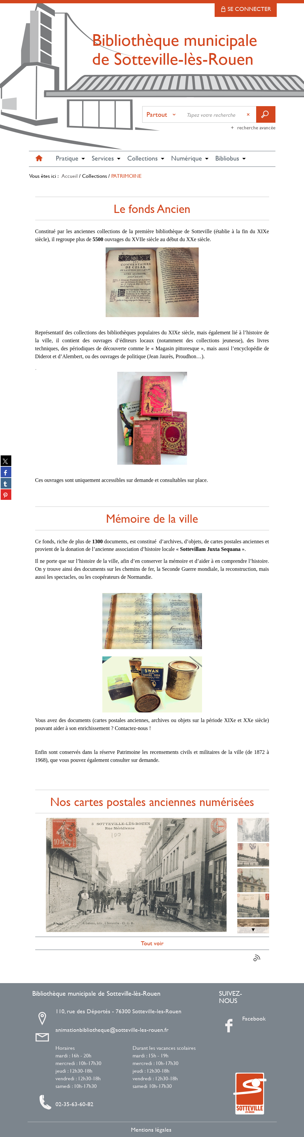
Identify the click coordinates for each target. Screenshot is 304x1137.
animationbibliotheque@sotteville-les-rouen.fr (111, 1030)
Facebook (244, 1018)
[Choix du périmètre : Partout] (162, 114)
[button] (67, 159)
